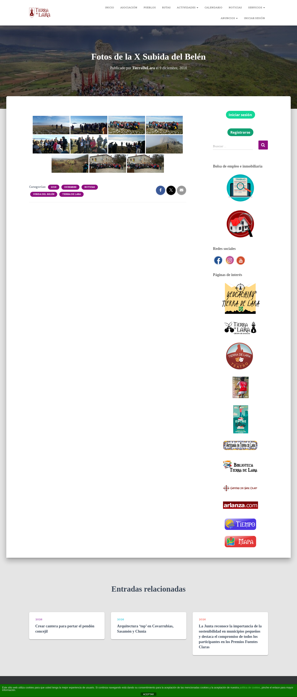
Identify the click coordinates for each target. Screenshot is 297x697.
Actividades (187, 7)
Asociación (128, 7)
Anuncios (229, 18)
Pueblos (150, 7)
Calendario (213, 7)
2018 (53, 187)
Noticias (235, 7)
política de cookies (250, 687)
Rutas (166, 7)
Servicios (256, 7)
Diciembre (70, 187)
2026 (38, 619)
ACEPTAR (148, 694)
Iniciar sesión (254, 18)
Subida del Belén (43, 194)
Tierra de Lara (71, 194)
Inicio (109, 7)
